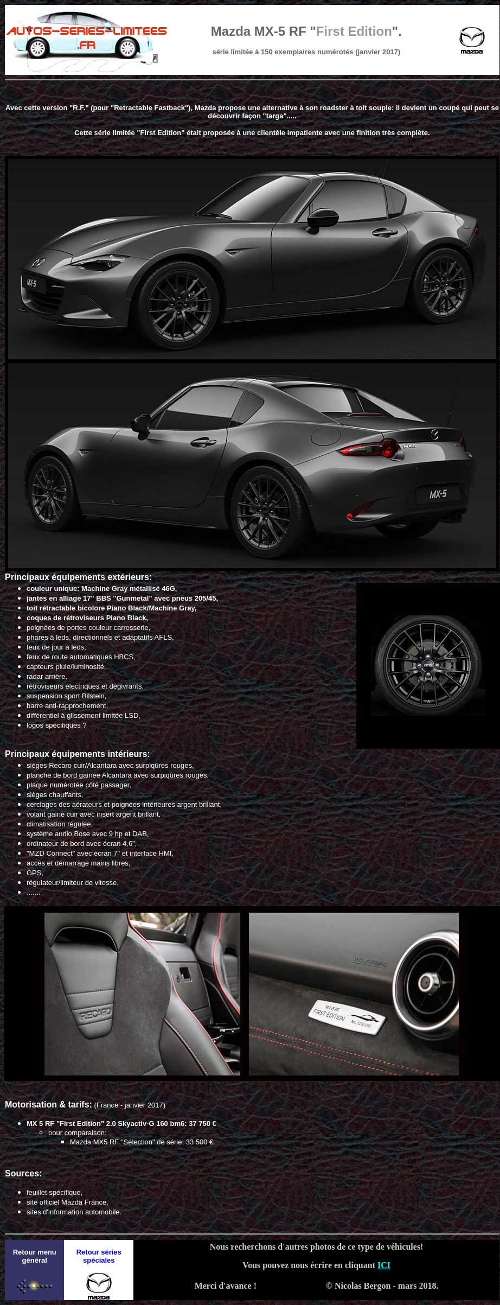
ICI (383, 1265)
